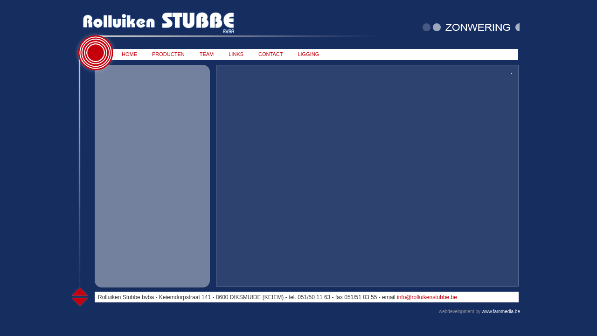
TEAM (207, 54)
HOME (129, 54)
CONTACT (270, 54)
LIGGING (308, 54)
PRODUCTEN (168, 54)
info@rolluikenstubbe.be (427, 297)
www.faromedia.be (501, 311)
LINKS (236, 54)
